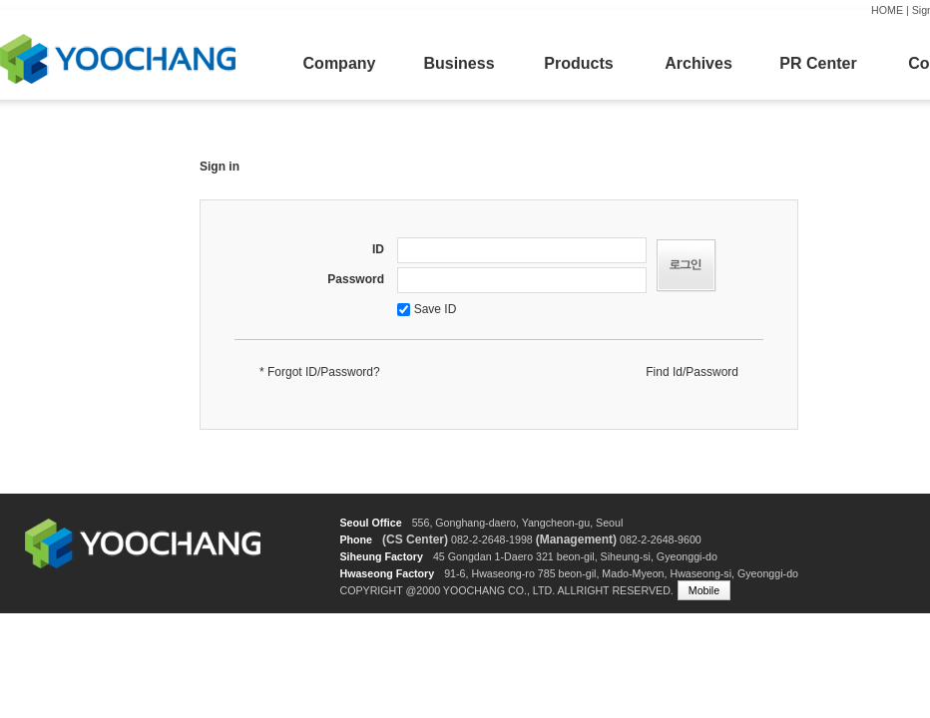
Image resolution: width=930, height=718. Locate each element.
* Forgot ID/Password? (319, 372)
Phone (355, 539)
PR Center (817, 63)
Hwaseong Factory (386, 573)
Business (458, 63)
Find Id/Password (692, 372)
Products (578, 63)
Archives (698, 63)
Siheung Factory (381, 556)
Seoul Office (370, 523)
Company (339, 63)
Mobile (704, 590)
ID (378, 249)
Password (355, 279)
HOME (887, 10)
